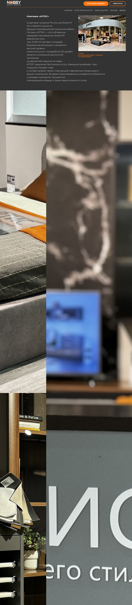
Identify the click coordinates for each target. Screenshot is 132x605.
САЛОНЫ (68, 10)
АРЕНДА (113, 10)
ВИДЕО (123, 10)
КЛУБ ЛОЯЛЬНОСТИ (83, 10)
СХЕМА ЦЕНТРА (101, 10)
